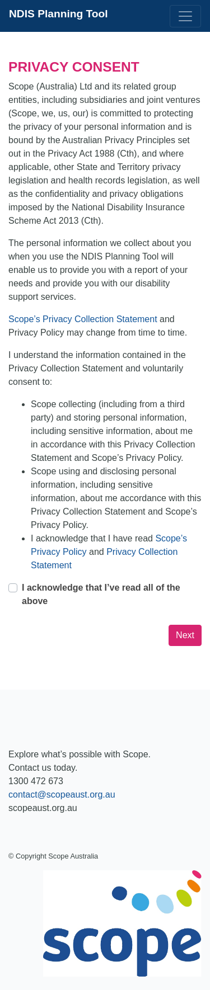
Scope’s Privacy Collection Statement (84, 319)
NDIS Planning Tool (58, 14)
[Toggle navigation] (185, 16)
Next (185, 635)
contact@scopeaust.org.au (61, 794)
